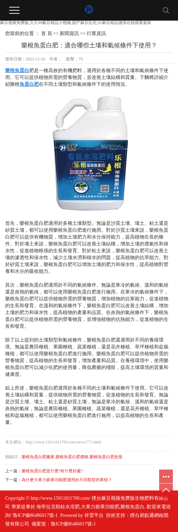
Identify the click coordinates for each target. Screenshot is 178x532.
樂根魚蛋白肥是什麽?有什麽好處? (52, 471)
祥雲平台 (94, 515)
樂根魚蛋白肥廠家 (38, 456)
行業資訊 (96, 33)
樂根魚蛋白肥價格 (72, 456)
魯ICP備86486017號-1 (35, 515)
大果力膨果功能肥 (100, 506)
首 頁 (46, 33)
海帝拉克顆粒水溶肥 (58, 506)
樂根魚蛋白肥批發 (106, 456)
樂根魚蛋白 (132, 506)
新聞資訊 (69, 33)
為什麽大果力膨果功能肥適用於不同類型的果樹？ (67, 479)
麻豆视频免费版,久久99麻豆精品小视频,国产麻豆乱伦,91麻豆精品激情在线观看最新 (75, 22)
